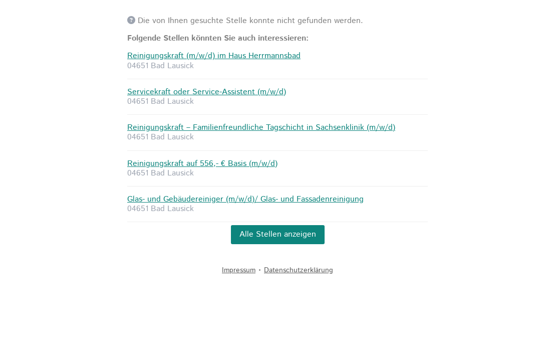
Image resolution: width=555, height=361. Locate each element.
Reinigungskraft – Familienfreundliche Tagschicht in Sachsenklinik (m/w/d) (261, 127)
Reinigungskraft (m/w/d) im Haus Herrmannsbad (214, 56)
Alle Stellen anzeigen (277, 234)
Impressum (238, 270)
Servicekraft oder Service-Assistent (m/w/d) (206, 92)
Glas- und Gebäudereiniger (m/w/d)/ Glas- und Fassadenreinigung (245, 199)
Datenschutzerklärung (298, 270)
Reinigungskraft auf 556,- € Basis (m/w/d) (202, 163)
